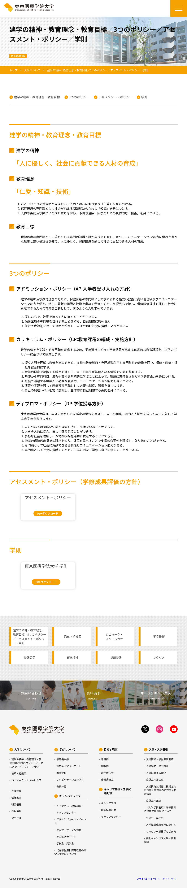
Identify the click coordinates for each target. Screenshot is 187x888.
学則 (144, 97)
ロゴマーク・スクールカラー (116, 636)
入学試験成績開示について (161, 824)
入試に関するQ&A (156, 773)
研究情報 (72, 657)
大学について (32, 70)
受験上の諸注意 (154, 779)
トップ (13, 70)
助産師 (105, 766)
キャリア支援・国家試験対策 (117, 791)
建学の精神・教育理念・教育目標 (37, 97)
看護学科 (61, 773)
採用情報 (116, 657)
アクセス (159, 657)
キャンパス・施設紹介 (68, 805)
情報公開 (29, 657)
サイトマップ (169, 878)
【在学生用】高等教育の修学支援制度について (70, 852)
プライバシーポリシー (148, 878)
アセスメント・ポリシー (115, 97)
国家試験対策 (108, 810)
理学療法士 (107, 773)
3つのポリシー (79, 97)
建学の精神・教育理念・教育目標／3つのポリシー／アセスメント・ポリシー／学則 (29, 636)
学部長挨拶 (62, 759)
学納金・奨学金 (65, 843)
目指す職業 (110, 749)
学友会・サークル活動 (68, 830)
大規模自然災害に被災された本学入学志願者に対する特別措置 (160, 790)
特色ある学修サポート (68, 766)
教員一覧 (61, 786)
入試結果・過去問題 (157, 766)
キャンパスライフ (70, 796)
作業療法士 (107, 779)
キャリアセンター (66, 812)
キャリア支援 (108, 803)
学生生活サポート (66, 836)
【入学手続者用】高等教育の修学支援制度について (160, 809)
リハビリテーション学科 (70, 779)
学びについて (67, 749)
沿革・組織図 (72, 636)
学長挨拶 (159, 636)
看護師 (105, 759)
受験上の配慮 (153, 800)
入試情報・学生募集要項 (159, 759)
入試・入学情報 (158, 749)
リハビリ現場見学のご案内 (161, 831)
